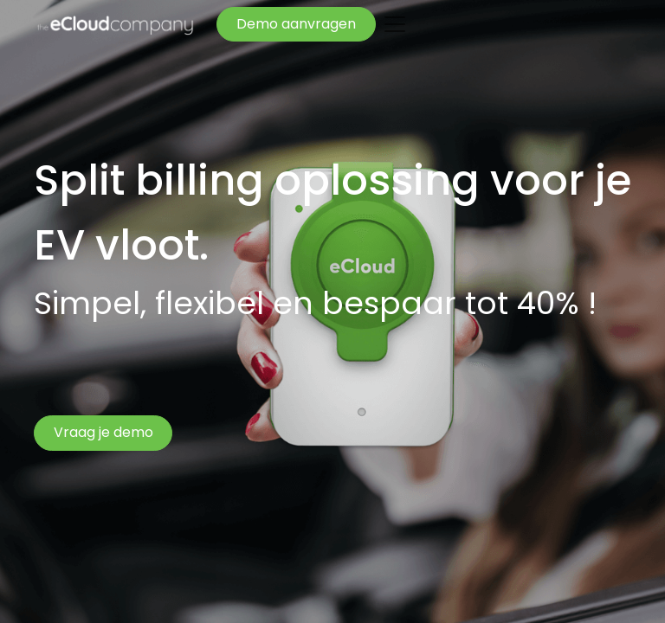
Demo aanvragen (296, 24)
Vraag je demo (103, 432)
